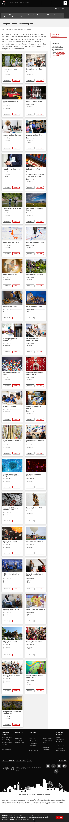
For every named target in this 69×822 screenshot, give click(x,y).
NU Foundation (59, 748)
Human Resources (33, 750)
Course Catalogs (6, 740)
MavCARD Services (7, 742)
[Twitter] (53, 766)
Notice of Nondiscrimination (60, 745)
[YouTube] (59, 766)
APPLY (59, 3)
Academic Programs (11, 29)
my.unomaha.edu (6, 747)
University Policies (60, 753)
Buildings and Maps (34, 741)
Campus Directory (33, 743)
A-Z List (17, 736)
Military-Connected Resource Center (48, 739)
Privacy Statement (60, 750)
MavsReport (59, 741)
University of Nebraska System (19, 741)
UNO (3, 29)
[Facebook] (48, 766)
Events (30, 748)
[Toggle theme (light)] (29, 760)
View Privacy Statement (29, 819)
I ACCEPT (59, 817)
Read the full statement (47, 804)
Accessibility (32, 736)
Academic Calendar (7, 737)
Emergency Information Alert (60, 738)
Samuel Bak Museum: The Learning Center (47, 749)
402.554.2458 (60, 52)
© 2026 (18, 770)
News (44, 742)
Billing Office (32, 738)
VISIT (54, 3)
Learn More (16, 81)
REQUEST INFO (46, 3)
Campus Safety (33, 745)
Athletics (47, 15)
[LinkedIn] (64, 766)
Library (45, 736)
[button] (4, 16)
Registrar (45, 745)
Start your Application (55, 35)
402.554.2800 (62, 760)
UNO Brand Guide (6, 749)
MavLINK (4, 744)
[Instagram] (56, 771)
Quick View (7, 80)
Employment (18, 738)
